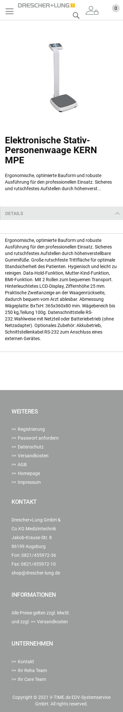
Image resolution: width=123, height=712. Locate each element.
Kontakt (26, 661)
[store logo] (46, 5)
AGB (22, 464)
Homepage (29, 473)
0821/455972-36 (38, 555)
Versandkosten (33, 455)
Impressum (29, 482)
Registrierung (31, 429)
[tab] (61, 213)
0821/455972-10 (38, 564)
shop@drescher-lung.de (35, 572)
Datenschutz (31, 446)
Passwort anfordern (38, 438)
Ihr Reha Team (32, 670)
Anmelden (92, 11)
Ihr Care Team (32, 679)
